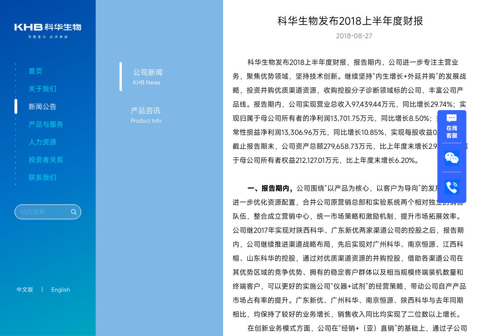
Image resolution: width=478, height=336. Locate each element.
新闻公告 (42, 106)
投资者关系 (45, 159)
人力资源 (42, 142)
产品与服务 (45, 124)
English (60, 289)
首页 (35, 71)
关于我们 (42, 88)
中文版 (24, 289)
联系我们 (42, 177)
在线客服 (451, 128)
